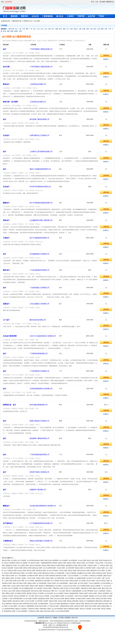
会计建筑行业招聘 (20, 593)
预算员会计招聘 (103, 603)
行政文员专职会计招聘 (103, 581)
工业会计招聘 (8, 581)
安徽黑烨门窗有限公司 (38, 490)
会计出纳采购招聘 (62, 583)
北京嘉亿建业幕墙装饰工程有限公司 (43, 506)
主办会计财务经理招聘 (62, 611)
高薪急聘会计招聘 (43, 598)
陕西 (102, 29)
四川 (53, 29)
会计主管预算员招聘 (83, 586)
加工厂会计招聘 (60, 591)
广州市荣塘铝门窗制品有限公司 (41, 49)
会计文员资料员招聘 (49, 568)
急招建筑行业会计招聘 (84, 573)
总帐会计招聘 (31, 583)
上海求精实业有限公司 (38, 84)
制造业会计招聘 (17, 603)
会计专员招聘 (90, 563)
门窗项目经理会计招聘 (66, 606)
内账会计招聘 (46, 565)
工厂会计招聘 (83, 575)
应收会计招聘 (8, 573)
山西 (80, 29)
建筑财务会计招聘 (11, 565)
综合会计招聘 (21, 570)
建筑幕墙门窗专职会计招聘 (57, 575)
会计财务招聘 (70, 568)
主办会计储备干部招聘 (30, 598)
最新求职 (24, 16)
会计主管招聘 (21, 560)
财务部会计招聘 (41, 570)
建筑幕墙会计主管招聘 (68, 603)
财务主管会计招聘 (36, 591)
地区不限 (11, 29)
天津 (23, 29)
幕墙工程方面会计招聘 (20, 583)
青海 (4, 31)
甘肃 (105, 29)
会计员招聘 (28, 573)
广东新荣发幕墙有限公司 (39, 353)
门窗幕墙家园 (47, 16)
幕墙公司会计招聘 (19, 581)
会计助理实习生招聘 (41, 601)
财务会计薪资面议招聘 (23, 591)
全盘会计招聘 (49, 578)
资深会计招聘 (51, 583)
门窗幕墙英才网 (16, 21)
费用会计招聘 (10, 593)
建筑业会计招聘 (37, 568)
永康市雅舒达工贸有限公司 (39, 135)
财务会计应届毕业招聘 (58, 565)
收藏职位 (106, 59)
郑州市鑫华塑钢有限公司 (39, 405)
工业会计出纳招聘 (72, 575)
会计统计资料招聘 (87, 591)
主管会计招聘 (63, 570)
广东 (30, 29)
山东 (45, 29)
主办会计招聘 (82, 560)
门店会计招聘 (60, 568)
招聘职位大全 (27, 21)
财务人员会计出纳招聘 (11, 588)
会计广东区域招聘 (20, 575)
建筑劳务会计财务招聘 (102, 601)
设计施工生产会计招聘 (93, 578)
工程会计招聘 (99, 563)
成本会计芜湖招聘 (9, 563)
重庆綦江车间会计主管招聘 (35, 593)
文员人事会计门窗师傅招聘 (25, 606)
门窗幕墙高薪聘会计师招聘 (48, 563)
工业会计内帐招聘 (94, 583)
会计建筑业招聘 (43, 603)
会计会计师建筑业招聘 (26, 588)
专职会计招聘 (92, 593)
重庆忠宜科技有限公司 (38, 320)
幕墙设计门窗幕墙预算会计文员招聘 (50, 586)
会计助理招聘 (73, 560)
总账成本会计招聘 (86, 588)
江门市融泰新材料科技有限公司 (41, 523)
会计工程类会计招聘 (10, 570)
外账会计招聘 (53, 601)
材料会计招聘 (27, 568)
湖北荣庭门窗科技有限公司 (39, 119)
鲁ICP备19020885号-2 (65, 630)
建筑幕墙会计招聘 (71, 565)
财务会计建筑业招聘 (103, 606)
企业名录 (35, 16)
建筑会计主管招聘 (21, 609)
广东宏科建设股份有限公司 (39, 454)
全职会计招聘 (47, 588)
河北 (41, 29)
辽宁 (67, 29)
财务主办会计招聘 (92, 560)
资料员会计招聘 (79, 606)
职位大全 (75, 617)
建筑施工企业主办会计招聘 (97, 596)
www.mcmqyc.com (50, 623)
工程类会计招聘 (92, 565)
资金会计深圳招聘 (19, 596)
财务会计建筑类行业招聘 (71, 609)
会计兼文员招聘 (80, 598)
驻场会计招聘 (90, 598)
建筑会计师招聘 (70, 598)
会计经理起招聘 (59, 573)
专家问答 (80, 16)
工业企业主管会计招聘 (69, 586)
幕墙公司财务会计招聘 (99, 573)
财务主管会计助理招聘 (51, 560)
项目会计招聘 (31, 570)
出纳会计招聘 (18, 568)
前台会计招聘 (90, 581)
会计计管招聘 (55, 581)
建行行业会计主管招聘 (42, 596)
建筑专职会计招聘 (19, 573)
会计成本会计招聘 (33, 563)
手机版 (101, 16)
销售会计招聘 (37, 573)
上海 (19, 29)
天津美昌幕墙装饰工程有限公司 (41, 389)
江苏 (38, 29)
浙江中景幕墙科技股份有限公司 (41, 203)
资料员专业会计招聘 (83, 570)
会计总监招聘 (69, 596)
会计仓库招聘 (38, 588)
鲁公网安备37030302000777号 (48, 630)
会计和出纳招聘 (105, 583)
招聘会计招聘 (34, 586)
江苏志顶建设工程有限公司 (39, 304)
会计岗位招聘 (12, 606)
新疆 (8, 31)
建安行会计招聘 (44, 575)
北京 (16, 29)
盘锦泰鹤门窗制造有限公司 (39, 438)
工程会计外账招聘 (70, 573)
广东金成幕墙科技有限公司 (39, 270)
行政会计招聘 (100, 568)
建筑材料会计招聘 (9, 611)
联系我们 (68, 617)
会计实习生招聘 (29, 601)
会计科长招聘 (48, 593)
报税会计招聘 (10, 578)
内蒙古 (16, 31)
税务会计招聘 (82, 565)
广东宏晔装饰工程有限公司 (39, 371)
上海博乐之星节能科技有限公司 (41, 151)
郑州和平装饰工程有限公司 (39, 472)
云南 (98, 29)
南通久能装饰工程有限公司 (39, 421)
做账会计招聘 (97, 588)
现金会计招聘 (72, 570)
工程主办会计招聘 (54, 603)
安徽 (83, 29)
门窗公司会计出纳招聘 (81, 596)
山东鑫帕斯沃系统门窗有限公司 (41, 220)
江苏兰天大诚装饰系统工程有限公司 (43, 336)
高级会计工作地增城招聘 (87, 601)
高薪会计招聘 (83, 593)
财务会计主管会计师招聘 (72, 588)
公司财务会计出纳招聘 (95, 575)
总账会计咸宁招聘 (101, 598)
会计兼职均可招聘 (32, 575)
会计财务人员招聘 (20, 578)
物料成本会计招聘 (48, 573)
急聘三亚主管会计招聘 (57, 598)
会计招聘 (14, 560)
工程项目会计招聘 (33, 611)
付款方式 (48, 617)
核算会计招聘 (10, 575)
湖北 (60, 29)
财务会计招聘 (6, 560)
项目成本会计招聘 (18, 601)
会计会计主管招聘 (52, 570)
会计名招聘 (82, 581)
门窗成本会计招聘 (57, 588)
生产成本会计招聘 (53, 606)
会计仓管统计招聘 (23, 565)
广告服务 (54, 617)
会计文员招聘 (69, 578)
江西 (91, 29)
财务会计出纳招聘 (21, 563)
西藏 (11, 31)
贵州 (94, 29)
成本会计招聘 (80, 563)
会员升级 (91, 16)
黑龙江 (76, 29)
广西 (109, 29)
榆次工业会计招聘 (9, 591)
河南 (49, 29)
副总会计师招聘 (95, 586)
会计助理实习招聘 (89, 568)
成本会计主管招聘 (85, 609)
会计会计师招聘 (58, 593)
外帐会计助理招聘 (103, 593)
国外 (20, 31)
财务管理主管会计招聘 (30, 603)
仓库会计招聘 (15, 586)
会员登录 (8, 2)
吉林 (71, 29)
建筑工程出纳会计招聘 (47, 611)
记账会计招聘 (40, 578)
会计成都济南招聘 (80, 578)
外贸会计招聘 (96, 609)
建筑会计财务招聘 (72, 601)
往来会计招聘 (62, 601)
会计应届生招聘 (59, 578)
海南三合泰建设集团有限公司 (40, 169)
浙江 (34, 29)
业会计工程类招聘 (99, 591)
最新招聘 (14, 16)
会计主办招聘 (29, 581)
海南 (87, 29)
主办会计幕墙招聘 (21, 611)
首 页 (5, 16)
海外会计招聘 (64, 581)
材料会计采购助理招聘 (71, 593)
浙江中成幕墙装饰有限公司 (39, 238)
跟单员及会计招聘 (48, 591)
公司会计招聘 (31, 578)
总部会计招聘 (24, 586)
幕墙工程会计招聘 (90, 606)
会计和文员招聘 (83, 583)
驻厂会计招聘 (30, 596)
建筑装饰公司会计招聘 (98, 570)
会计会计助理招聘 (57, 609)
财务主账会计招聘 (40, 606)
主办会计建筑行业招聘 (57, 596)
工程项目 (70, 16)
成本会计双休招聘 (35, 565)
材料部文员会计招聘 (91, 603)
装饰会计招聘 (73, 581)
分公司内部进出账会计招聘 (35, 560)
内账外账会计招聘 (45, 609)
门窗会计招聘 (73, 583)
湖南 (64, 29)
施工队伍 (59, 16)
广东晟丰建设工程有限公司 (39, 288)
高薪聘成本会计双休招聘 (42, 581)
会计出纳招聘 (63, 560)
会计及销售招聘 (41, 583)
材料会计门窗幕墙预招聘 (73, 591)
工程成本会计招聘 (33, 609)
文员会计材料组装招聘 (15, 598)
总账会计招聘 (62, 563)
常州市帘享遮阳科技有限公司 (40, 187)
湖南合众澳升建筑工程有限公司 (41, 541)
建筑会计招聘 (71, 563)
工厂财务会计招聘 (103, 565)
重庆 (27, 29)
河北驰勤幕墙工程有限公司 (39, 254)
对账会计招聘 (80, 603)
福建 (56, 29)
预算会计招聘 (79, 568)
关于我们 (61, 617)
